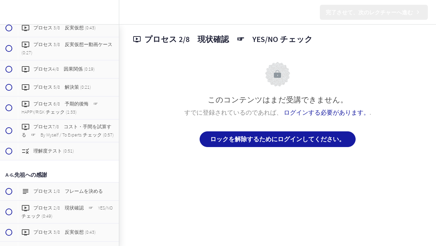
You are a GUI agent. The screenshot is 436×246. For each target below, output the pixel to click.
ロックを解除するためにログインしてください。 (277, 139)
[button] (8, 12)
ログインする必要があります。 (327, 112)
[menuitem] (110, 12)
